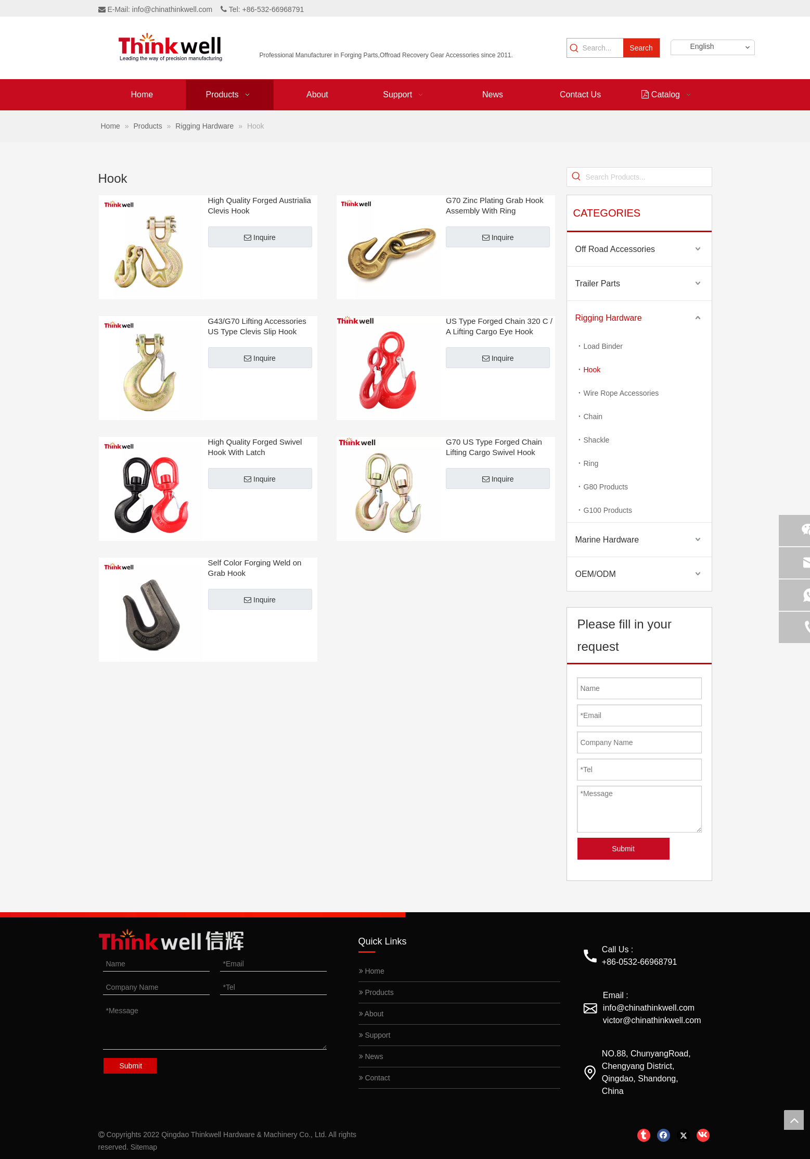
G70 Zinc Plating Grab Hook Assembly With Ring (495, 205)
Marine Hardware (607, 539)
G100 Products (608, 510)
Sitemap (144, 1147)
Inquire (260, 237)
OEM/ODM (595, 574)
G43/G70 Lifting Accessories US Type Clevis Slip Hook (257, 326)
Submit (623, 849)
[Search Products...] (649, 177)
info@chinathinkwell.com (172, 9)
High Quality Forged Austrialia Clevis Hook (259, 205)
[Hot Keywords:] (641, 48)
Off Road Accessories (615, 249)
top (794, 1120)
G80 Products (606, 487)
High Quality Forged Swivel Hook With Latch (255, 447)
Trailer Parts (598, 283)
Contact (374, 1078)
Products (376, 992)
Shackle (597, 440)
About (371, 1014)
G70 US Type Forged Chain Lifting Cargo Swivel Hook (494, 447)
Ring (591, 463)
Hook (592, 370)
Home (371, 971)
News (371, 1056)
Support (375, 1035)
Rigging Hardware (608, 317)
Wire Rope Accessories (621, 393)
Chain (593, 416)
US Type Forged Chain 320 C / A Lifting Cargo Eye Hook (499, 326)
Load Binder (603, 346)
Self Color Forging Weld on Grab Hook (255, 567)
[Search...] (602, 48)
